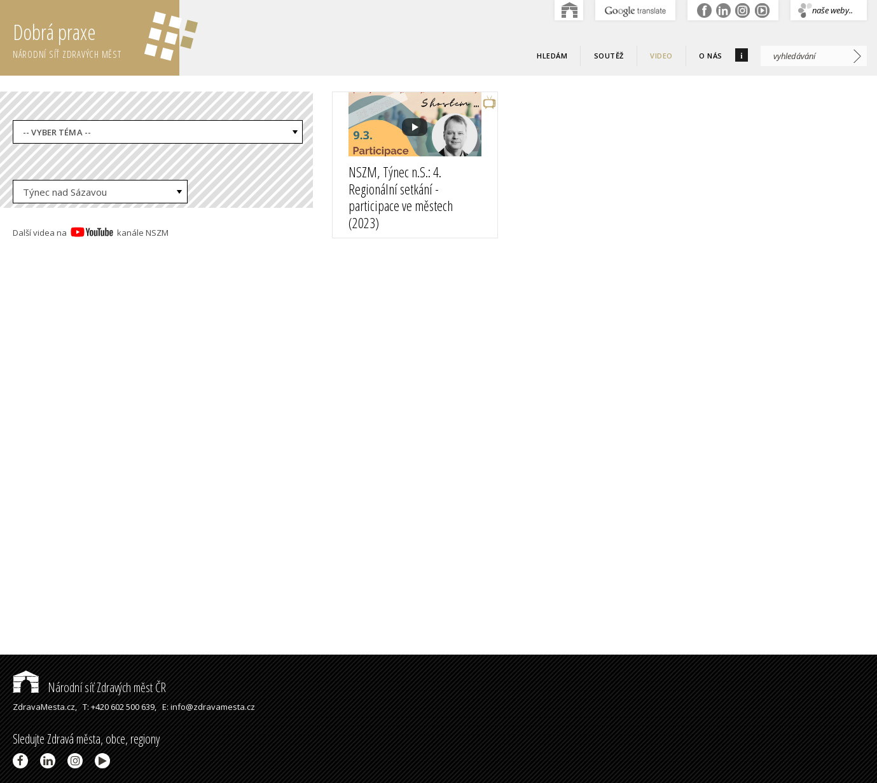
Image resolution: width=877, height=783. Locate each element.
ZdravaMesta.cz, (45, 706)
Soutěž (609, 55)
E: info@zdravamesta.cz (208, 706)
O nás (710, 55)
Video (661, 55)
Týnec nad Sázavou (65, 192)
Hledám (552, 55)
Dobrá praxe (96, 38)
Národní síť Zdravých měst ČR (89, 687)
